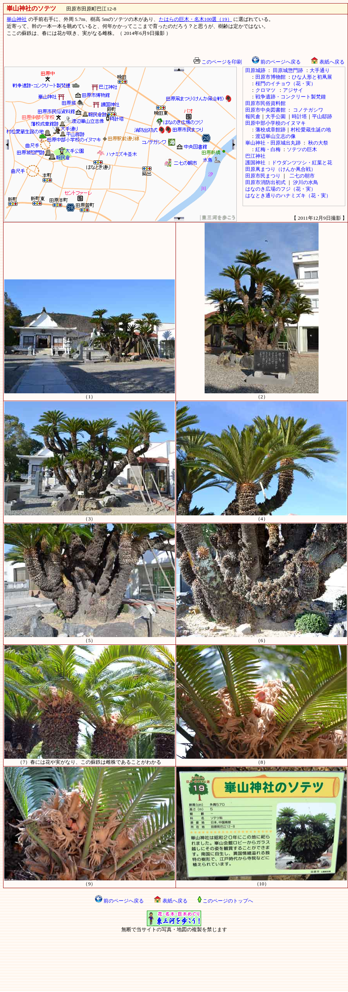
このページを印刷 (217, 62)
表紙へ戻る (327, 62)
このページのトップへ (225, 901)
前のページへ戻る (276, 62)
